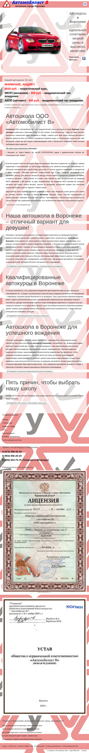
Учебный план (7, 423)
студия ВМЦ (72, 750)
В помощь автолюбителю (11, 436)
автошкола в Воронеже (66, 306)
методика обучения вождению (17, 349)
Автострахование (8, 433)
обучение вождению (75, 297)
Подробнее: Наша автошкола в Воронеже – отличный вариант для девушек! (35, 266)
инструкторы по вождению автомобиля (45, 361)
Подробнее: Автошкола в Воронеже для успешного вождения (29, 371)
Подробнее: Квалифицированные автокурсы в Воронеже (28, 316)
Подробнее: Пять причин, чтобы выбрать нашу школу (27, 403)
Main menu (85, 4)
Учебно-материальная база (12, 440)
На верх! (84, 750)
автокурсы (10, 132)
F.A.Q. (4, 430)
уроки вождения (68, 355)
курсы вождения (39, 247)
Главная (5, 419)
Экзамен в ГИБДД (8, 426)
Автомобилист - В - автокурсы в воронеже (25, 4)
